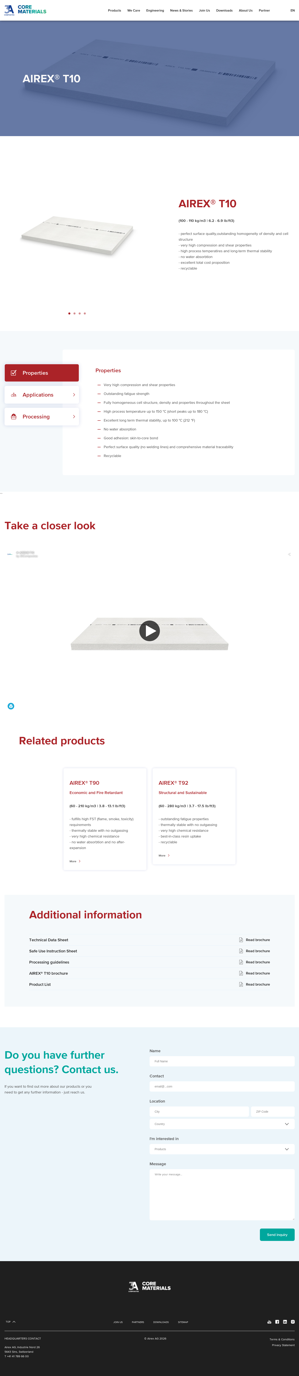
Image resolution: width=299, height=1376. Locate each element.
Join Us (204, 10)
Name (155, 1050)
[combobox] (222, 1124)
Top (8, 1321)
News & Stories (181, 10)
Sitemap (183, 1322)
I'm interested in (164, 1138)
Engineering (155, 10)
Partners (138, 1322)
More (73, 861)
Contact (157, 1076)
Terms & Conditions (282, 1339)
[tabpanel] (179, 412)
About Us (246, 10)
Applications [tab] (38, 394)
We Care (133, 10)
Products (114, 10)
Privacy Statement (283, 1345)
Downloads (224, 10)
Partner (264, 10)
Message (158, 1164)
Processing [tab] (36, 416)
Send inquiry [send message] (277, 1234)
